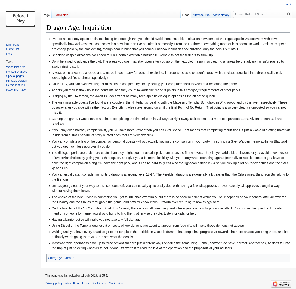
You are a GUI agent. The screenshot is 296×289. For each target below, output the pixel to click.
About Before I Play (77, 283)
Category (54, 258)
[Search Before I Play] (262, 14)
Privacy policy (53, 283)
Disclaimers (99, 283)
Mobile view (116, 283)
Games (69, 258)
